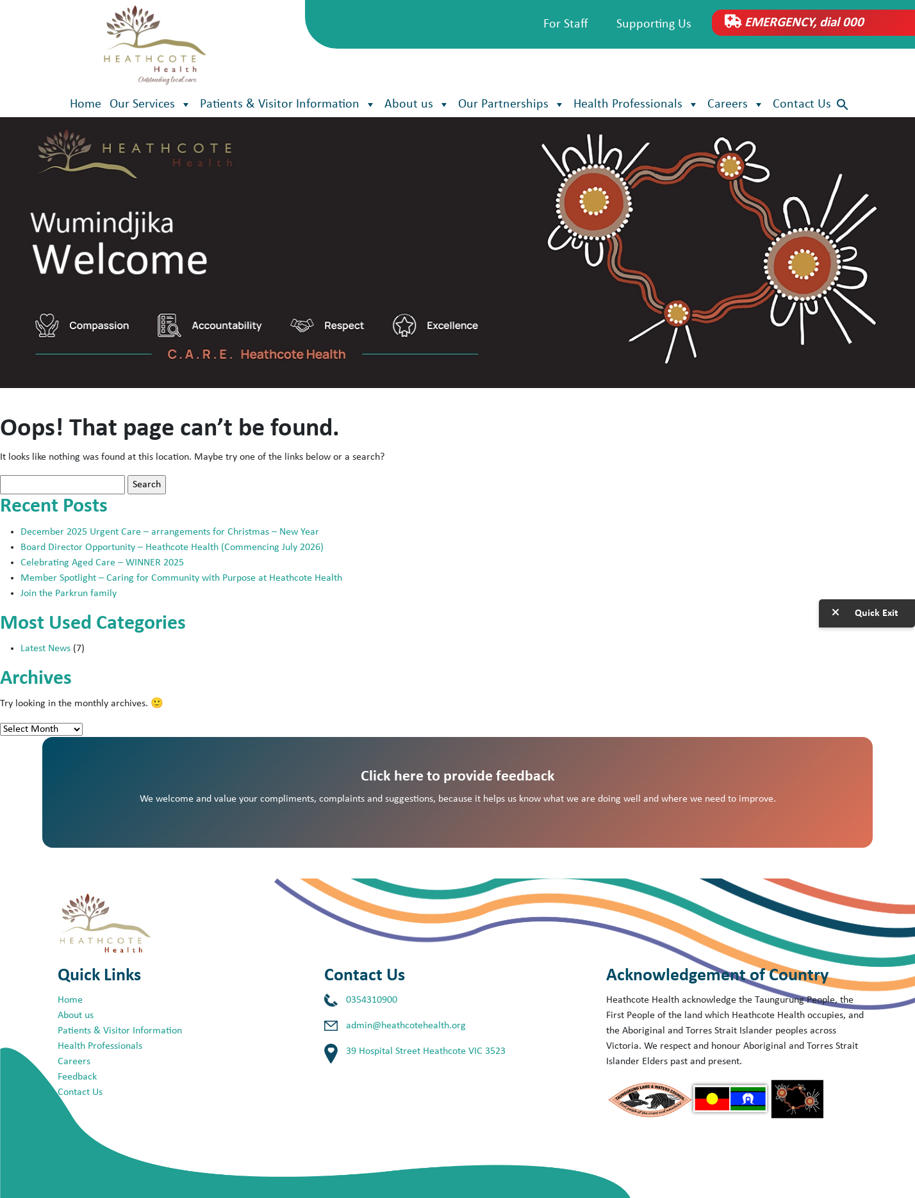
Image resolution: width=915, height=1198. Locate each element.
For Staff (565, 24)
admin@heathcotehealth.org (406, 1026)
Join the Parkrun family (69, 593)
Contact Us (802, 104)
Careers (735, 104)
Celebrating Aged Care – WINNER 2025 (102, 563)
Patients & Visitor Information (288, 104)
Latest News (45, 649)
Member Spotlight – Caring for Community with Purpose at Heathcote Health (181, 578)
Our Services (151, 104)
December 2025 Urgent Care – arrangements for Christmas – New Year (171, 532)
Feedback (77, 1077)
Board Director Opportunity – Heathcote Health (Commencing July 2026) (172, 547)
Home (85, 104)
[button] (842, 104)
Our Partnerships (511, 104)
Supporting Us (653, 24)
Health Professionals (636, 104)
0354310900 (371, 1000)
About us (417, 104)
